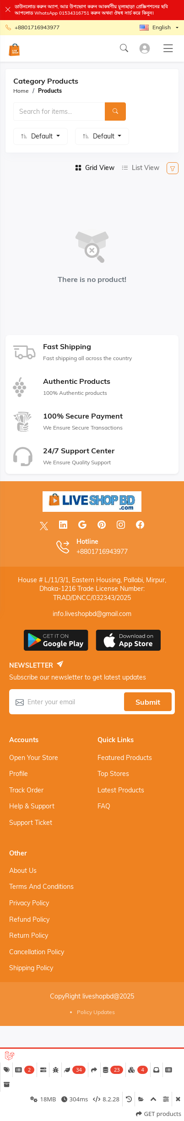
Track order (26, 790)
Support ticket (30, 822)
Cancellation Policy (36, 952)
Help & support (31, 806)
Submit (147, 702)
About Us (23, 870)
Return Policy (28, 935)
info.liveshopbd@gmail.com (92, 614)
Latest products (120, 790)
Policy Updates (96, 1012)
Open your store (33, 758)
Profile (18, 774)
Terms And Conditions (41, 886)
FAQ (103, 806)
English (155, 27)
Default (42, 136)
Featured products (124, 758)
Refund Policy (29, 919)
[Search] (115, 111)
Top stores (113, 774)
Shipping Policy (31, 968)
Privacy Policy (29, 903)
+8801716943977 (32, 28)
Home (21, 90)
